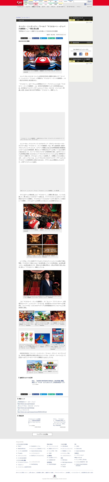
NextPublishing (34, 464)
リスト (30, 38)
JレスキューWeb (66, 453)
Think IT (19, 446)
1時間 (72, 20)
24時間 (77, 20)
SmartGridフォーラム (35, 446)
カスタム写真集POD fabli (82, 461)
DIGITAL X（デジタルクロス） (37, 455)
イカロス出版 (64, 444)
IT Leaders (20, 453)
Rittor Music (49, 444)
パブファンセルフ (80, 455)
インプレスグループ (75, 472)
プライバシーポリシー (59, 472)
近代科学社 (49, 462)
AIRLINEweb (65, 446)
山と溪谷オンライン (53, 457)
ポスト (25, 38)
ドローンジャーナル (22, 455)
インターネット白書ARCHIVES (24, 467)
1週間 (84, 20)
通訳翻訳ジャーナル (66, 450)
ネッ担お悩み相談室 (22, 458)
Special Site (76, 42)
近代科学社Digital (52, 464)
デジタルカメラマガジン (23, 462)
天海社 (77, 446)
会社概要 (68, 472)
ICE (75, 444)
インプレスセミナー (35, 453)
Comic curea (78, 448)
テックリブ (63, 464)
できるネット (21, 464)
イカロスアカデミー (66, 455)
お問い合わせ (32, 472)
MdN (62, 458)
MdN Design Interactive (67, 462)
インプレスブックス (35, 461)
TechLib (64, 466)
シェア (36, 38)
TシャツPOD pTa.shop (81, 459)
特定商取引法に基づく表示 (87, 472)
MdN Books (64, 460)
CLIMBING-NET (52, 460)
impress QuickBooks (80, 450)
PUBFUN (77, 453)
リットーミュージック (53, 446)
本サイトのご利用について (21, 472)
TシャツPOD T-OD (53, 450)
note (52, 38)
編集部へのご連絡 (49, 472)
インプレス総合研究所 (22, 450)
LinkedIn (60, 38)
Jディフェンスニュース (67, 448)
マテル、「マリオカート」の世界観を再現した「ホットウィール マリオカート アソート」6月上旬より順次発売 (59, 422)
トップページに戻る (42, 434)
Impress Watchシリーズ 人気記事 (81, 59)
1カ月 (90, 20)
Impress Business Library (36, 450)
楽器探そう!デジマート (53, 448)
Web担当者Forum (21, 448)
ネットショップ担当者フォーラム (38, 448)
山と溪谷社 (49, 455)
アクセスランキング (78, 18)
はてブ (44, 38)
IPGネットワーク (78, 457)
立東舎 (50, 453)
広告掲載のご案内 (40, 472)
